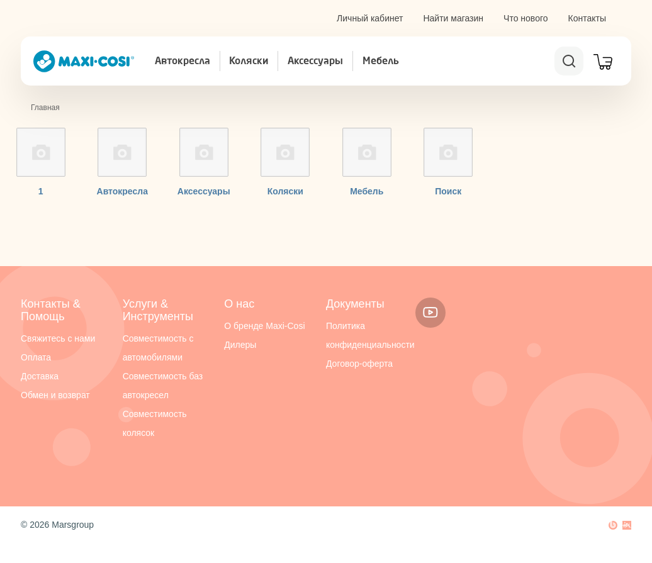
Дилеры (240, 345)
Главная (45, 107)
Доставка (40, 376)
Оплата (36, 357)
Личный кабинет (370, 18)
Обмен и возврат (55, 395)
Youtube (430, 313)
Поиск (448, 191)
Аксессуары (315, 61)
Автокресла (182, 61)
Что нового (525, 18)
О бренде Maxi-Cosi (264, 326)
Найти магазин (453, 18)
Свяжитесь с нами (58, 338)
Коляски (248, 61)
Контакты (587, 18)
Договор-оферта (359, 364)
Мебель (381, 61)
